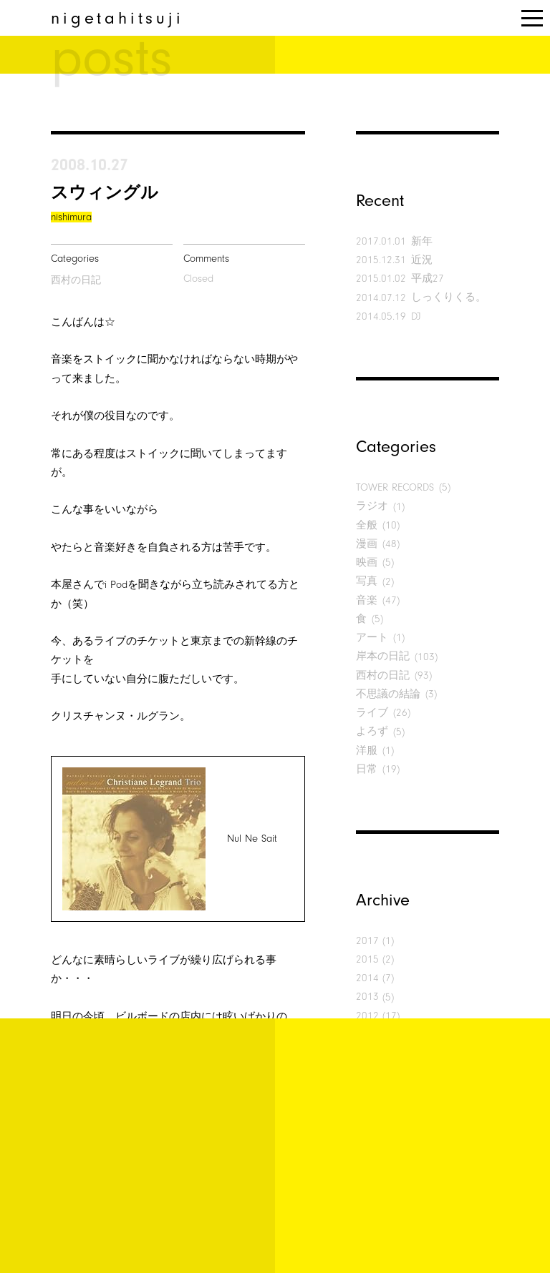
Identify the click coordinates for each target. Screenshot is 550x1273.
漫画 (366, 544)
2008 (367, 1091)
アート (372, 637)
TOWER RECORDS (395, 487)
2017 (367, 941)
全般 (366, 525)
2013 (367, 997)
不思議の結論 (388, 694)
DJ (416, 316)
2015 (367, 959)
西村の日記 (76, 280)
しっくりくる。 (448, 297)
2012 (367, 1016)
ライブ (372, 713)
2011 (367, 1034)
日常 (366, 769)
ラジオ (372, 506)
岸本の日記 (383, 656)
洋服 (366, 750)
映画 (366, 562)
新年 (422, 241)
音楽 (366, 600)
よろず (372, 731)
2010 (367, 1053)
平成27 (427, 278)
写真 (366, 581)
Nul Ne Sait (252, 838)
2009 (367, 1072)
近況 (422, 260)
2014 (367, 978)
